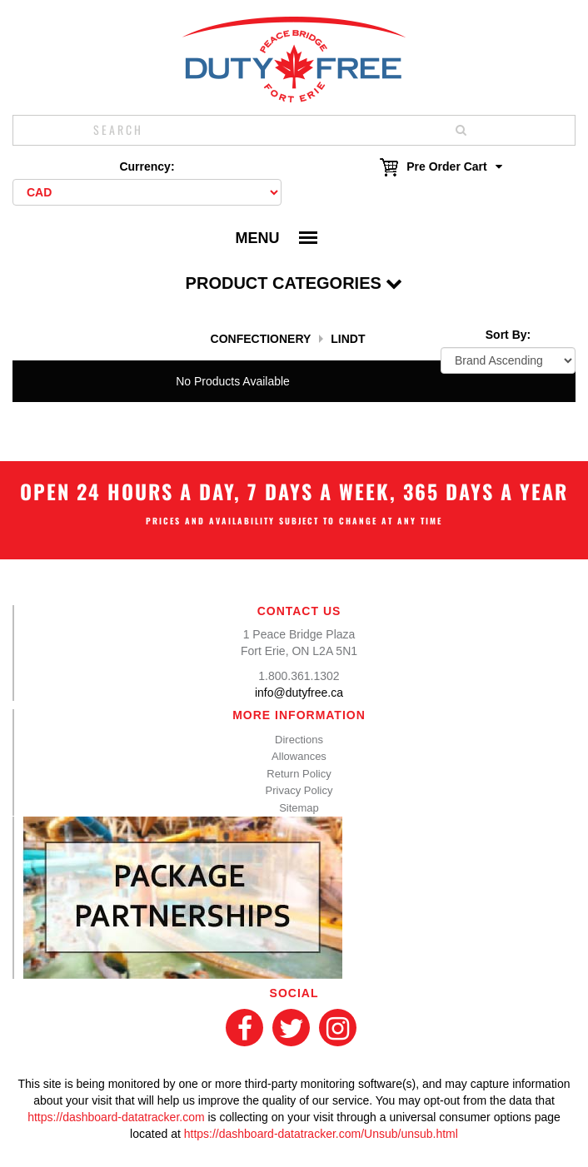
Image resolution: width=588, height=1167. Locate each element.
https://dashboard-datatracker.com (115, 1117)
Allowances (299, 756)
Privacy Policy (299, 790)
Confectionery (261, 338)
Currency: (146, 166)
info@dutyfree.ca (299, 692)
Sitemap (299, 808)
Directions (299, 739)
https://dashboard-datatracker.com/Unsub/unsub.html (321, 1133)
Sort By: (508, 334)
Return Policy (299, 773)
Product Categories (294, 283)
